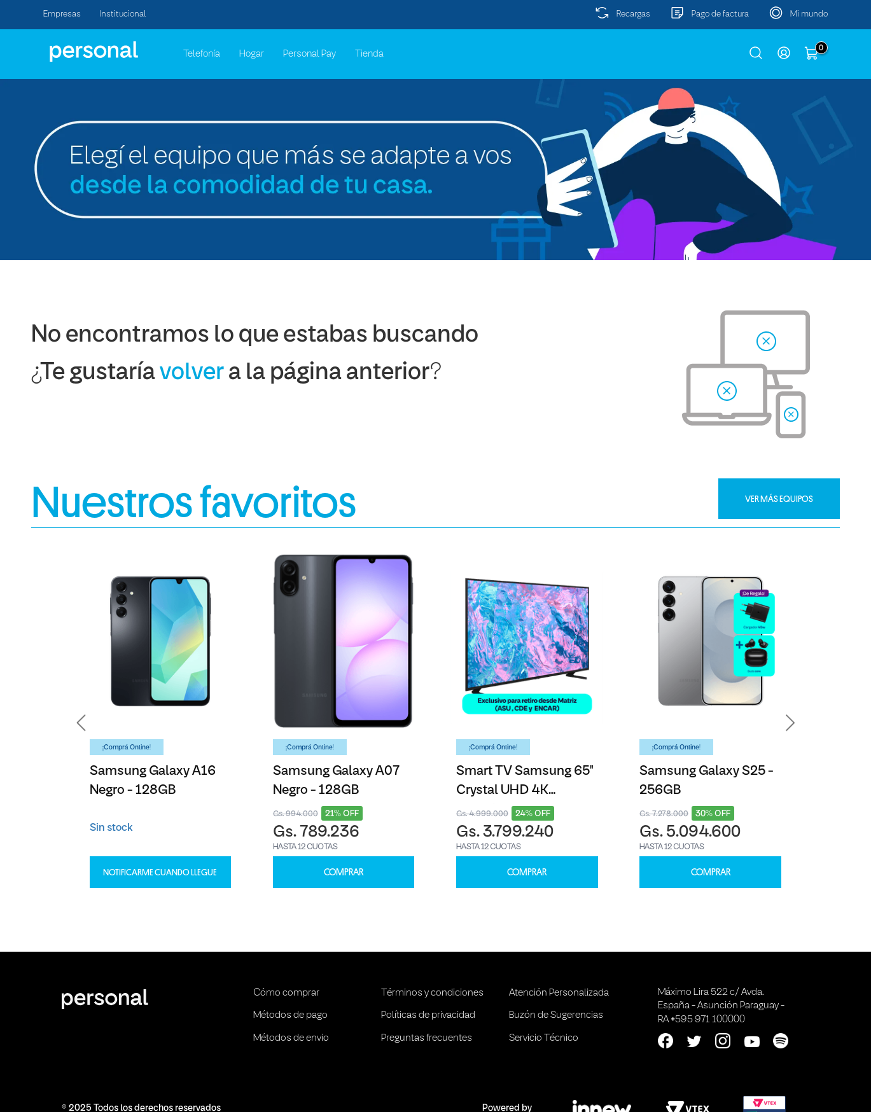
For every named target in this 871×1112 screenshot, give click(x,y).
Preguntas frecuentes (426, 1038)
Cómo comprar (286, 993)
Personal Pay (309, 54)
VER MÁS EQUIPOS (779, 498)
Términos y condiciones (432, 993)
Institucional (123, 14)
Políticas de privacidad (428, 1015)
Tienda (369, 54)
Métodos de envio (291, 1038)
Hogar (251, 54)
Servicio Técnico (543, 1038)
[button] (81, 723)
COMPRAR (343, 872)
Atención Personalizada (559, 993)
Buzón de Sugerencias (556, 1015)
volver (192, 373)
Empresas (62, 14)
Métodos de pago (290, 1015)
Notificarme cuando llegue (160, 872)
